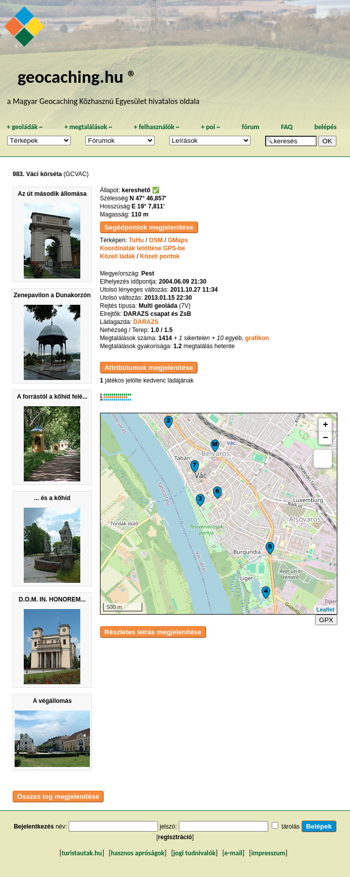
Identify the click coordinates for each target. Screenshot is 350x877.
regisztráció (175, 837)
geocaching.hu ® (77, 76)
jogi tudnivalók (194, 853)
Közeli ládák (117, 256)
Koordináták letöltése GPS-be (142, 248)
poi (210, 127)
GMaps (178, 240)
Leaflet (325, 610)
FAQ (286, 127)
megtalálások (88, 127)
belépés (325, 127)
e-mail (233, 853)
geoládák (24, 127)
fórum (251, 127)
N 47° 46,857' (147, 198)
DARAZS (146, 321)
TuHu (136, 240)
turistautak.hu (82, 853)
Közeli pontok (160, 256)
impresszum (268, 853)
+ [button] (325, 425)
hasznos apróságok (137, 853)
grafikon (257, 338)
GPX (326, 620)
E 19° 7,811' (148, 206)
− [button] (325, 438)
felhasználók (156, 127)
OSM (156, 240)
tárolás (290, 826)
